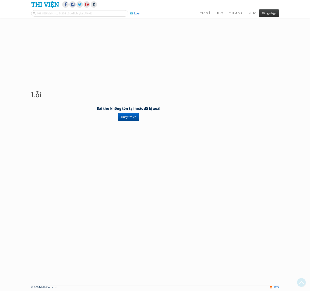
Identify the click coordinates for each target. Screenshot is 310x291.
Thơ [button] (220, 13)
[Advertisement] (155, 50)
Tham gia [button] (235, 13)
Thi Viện (45, 4)
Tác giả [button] (205, 13)
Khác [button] (252, 13)
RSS (274, 287)
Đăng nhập (269, 13)
